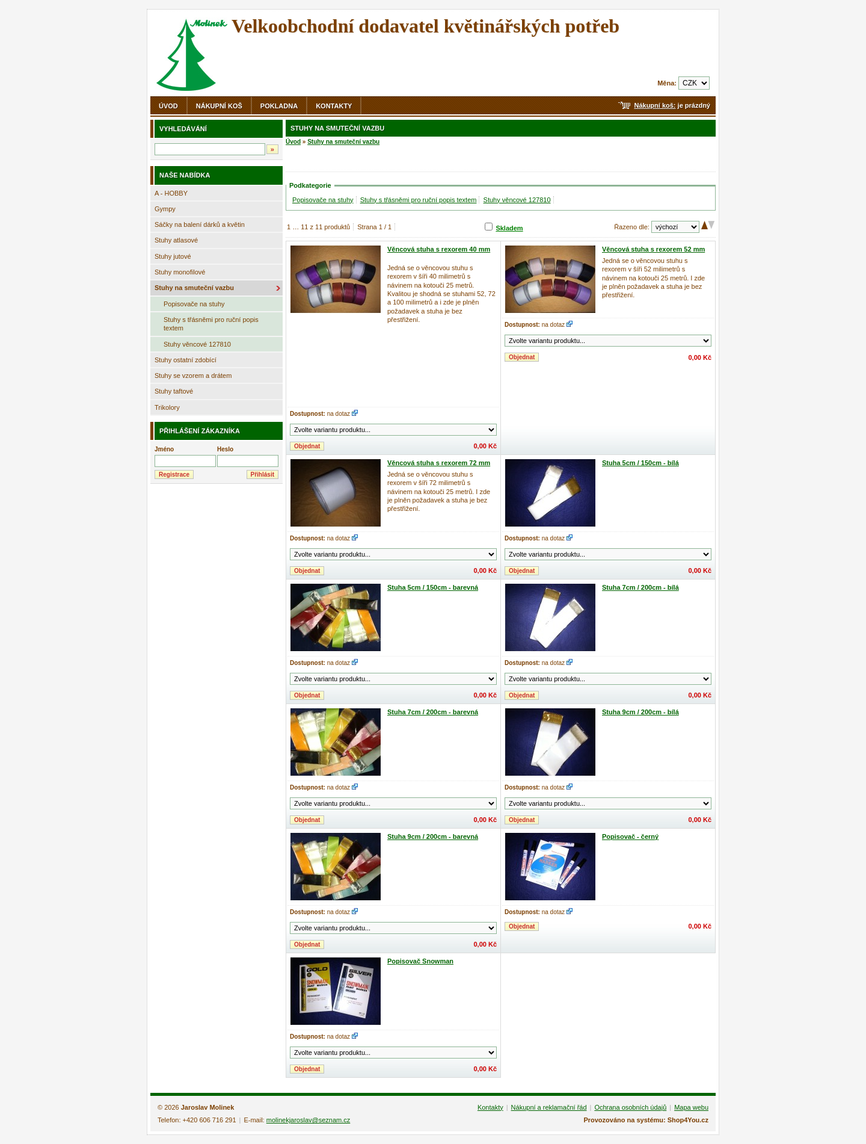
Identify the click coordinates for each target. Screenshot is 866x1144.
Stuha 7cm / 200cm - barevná (432, 712)
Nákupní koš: (654, 105)
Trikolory (167, 407)
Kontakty (334, 106)
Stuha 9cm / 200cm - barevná (432, 836)
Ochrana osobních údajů (630, 1107)
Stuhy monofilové (180, 272)
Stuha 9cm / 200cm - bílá (640, 712)
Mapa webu (691, 1107)
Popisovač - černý (630, 836)
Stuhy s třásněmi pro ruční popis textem (211, 324)
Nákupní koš (219, 106)
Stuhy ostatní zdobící (185, 359)
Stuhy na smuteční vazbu (194, 287)
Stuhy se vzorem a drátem (193, 375)
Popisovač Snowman (420, 961)
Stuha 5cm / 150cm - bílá (640, 462)
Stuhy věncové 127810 (197, 344)
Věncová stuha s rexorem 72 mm (438, 462)
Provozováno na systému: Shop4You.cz (645, 1120)
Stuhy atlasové (176, 240)
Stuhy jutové (173, 256)
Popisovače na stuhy (194, 304)
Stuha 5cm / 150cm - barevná (432, 587)
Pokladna (279, 106)
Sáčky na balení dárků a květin (200, 224)
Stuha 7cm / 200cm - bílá (640, 587)
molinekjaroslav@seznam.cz (308, 1120)
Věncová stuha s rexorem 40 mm (438, 249)
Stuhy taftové (174, 391)
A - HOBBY (171, 193)
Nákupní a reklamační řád (549, 1107)
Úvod (168, 106)
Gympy (165, 208)
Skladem (509, 228)
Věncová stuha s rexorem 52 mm (653, 249)
